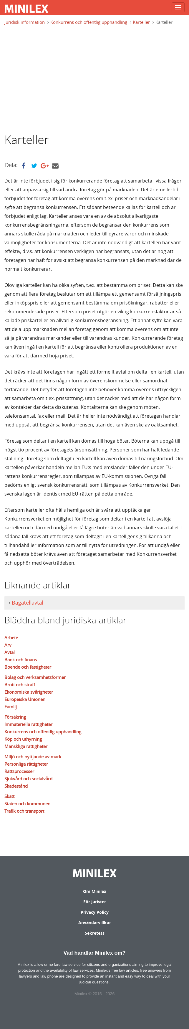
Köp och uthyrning (23, 739)
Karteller (141, 22)
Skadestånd (16, 786)
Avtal (9, 652)
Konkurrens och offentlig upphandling (88, 22)
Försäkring (15, 717)
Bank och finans (20, 659)
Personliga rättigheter (26, 764)
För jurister (94, 901)
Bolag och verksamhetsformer (35, 677)
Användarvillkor (94, 922)
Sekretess (95, 933)
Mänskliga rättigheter (25, 746)
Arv (7, 645)
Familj (10, 707)
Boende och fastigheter (27, 667)
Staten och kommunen (27, 804)
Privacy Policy (95, 912)
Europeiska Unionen (24, 699)
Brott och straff (19, 684)
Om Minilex (94, 891)
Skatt (9, 796)
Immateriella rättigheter (28, 724)
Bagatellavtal (27, 602)
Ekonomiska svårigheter (28, 692)
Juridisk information (24, 22)
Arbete (11, 637)
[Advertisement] (96, 78)
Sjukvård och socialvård (28, 779)
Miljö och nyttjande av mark (32, 756)
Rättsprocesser (19, 771)
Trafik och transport (24, 811)
